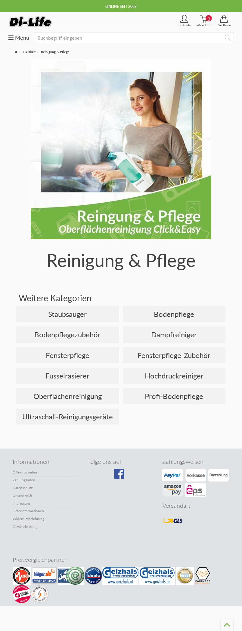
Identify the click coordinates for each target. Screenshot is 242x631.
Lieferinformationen (28, 511)
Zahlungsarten (24, 480)
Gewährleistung (25, 526)
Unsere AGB (22, 495)
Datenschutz (23, 488)
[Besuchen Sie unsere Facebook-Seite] (120, 476)
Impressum (21, 503)
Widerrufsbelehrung (28, 518)
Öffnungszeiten (25, 472)
